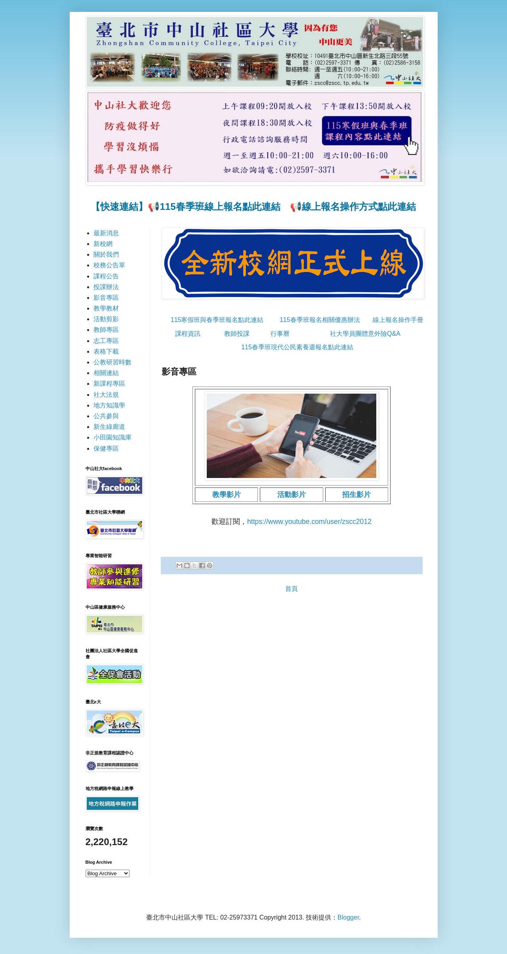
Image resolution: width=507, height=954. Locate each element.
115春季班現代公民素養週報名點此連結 (297, 347)
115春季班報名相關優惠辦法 (320, 319)
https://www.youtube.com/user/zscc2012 (309, 522)
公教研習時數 (112, 362)
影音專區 (106, 297)
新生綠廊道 (109, 426)
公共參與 (106, 416)
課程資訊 (187, 333)
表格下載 (106, 351)
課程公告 (106, 276)
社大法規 (106, 394)
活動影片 (291, 495)
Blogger (348, 917)
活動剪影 (106, 319)
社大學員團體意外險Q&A (365, 333)
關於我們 (106, 254)
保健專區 (106, 448)
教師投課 (237, 333)
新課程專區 (109, 383)
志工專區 (106, 340)
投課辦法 (106, 287)
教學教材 (106, 308)
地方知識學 (109, 405)
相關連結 (106, 372)
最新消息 (106, 233)
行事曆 (280, 333)
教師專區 (106, 329)
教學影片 (226, 495)
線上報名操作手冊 (398, 319)
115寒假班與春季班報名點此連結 (217, 319)
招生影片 (356, 495)
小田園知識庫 (112, 437)
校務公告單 (109, 265)
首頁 (291, 588)
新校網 (102, 243)
